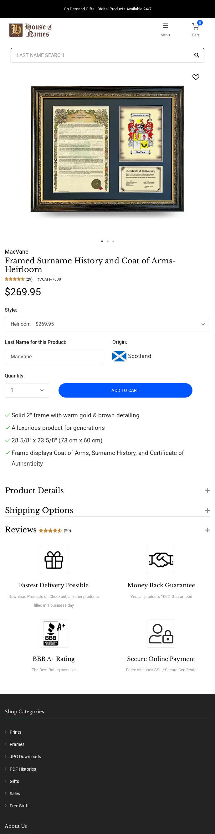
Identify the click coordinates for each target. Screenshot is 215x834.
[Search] (196, 55)
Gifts (14, 781)
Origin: (119, 342)
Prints (15, 732)
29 (29, 279)
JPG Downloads (25, 756)
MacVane (16, 251)
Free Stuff (19, 805)
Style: (11, 310)
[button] (107, 487)
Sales (15, 793)
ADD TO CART (125, 390)
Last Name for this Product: (35, 342)
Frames (17, 744)
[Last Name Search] (107, 55)
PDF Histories (23, 769)
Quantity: (15, 376)
